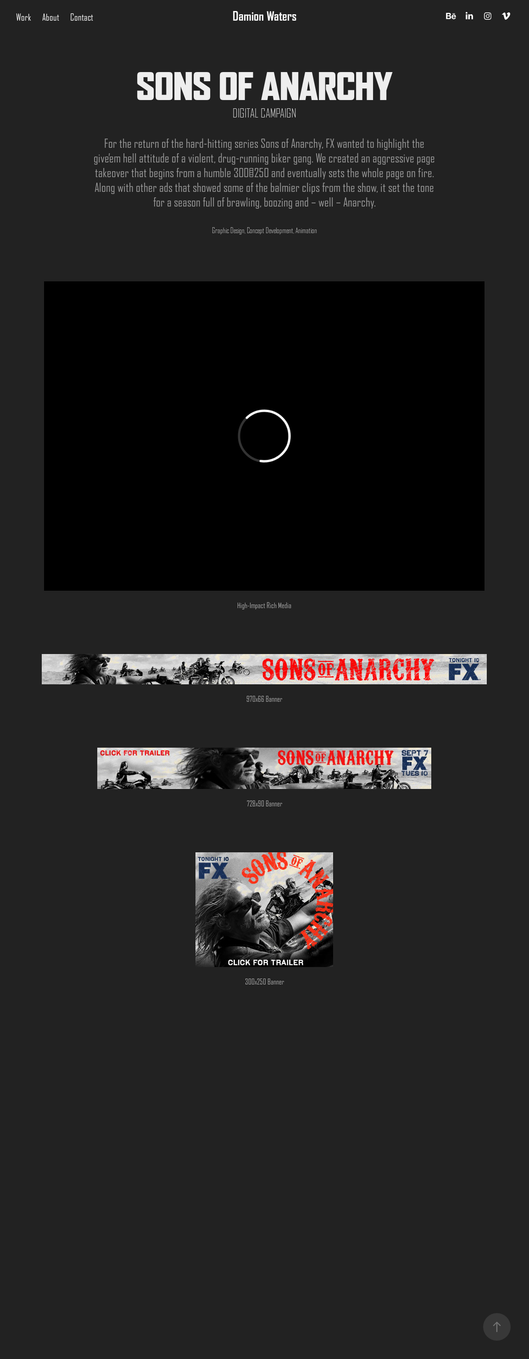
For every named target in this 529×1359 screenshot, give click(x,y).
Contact (81, 17)
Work (23, 17)
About (50, 17)
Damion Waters (264, 16)
